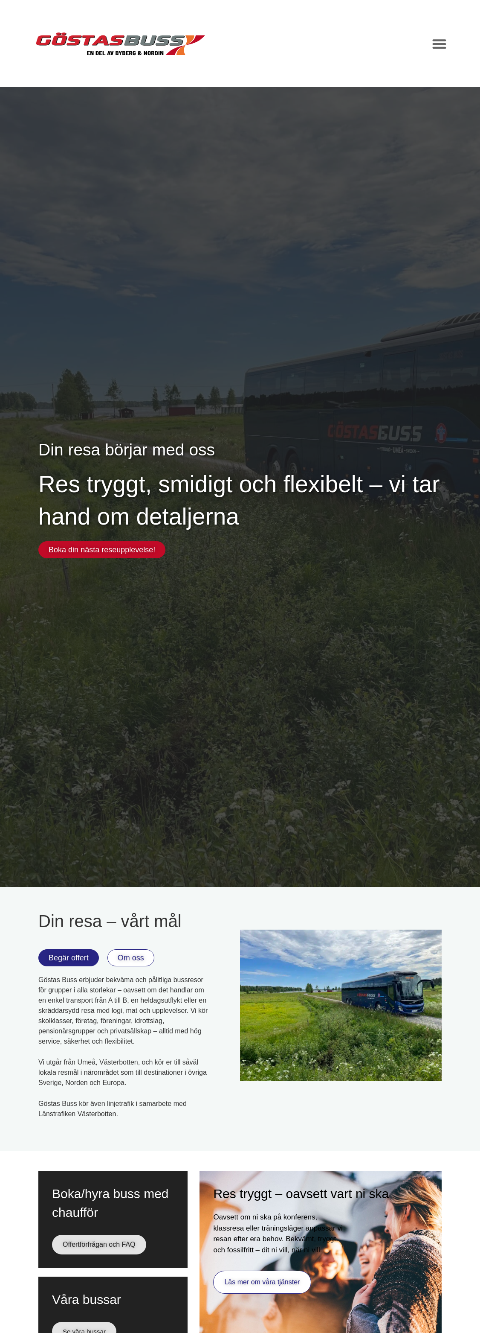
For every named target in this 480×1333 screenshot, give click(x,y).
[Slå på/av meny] (439, 43)
